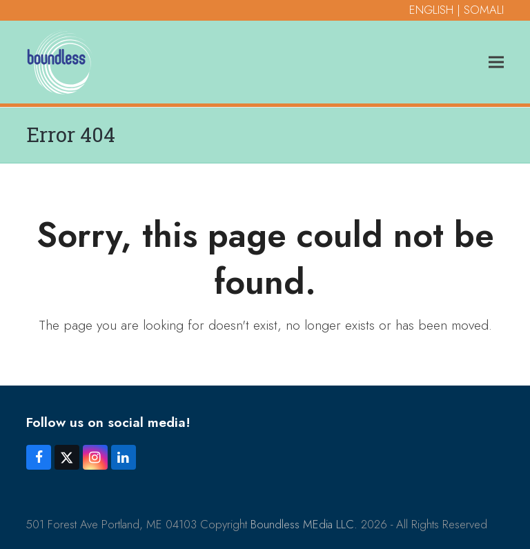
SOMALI (484, 9)
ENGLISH (431, 9)
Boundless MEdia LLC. (304, 524)
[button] (496, 62)
